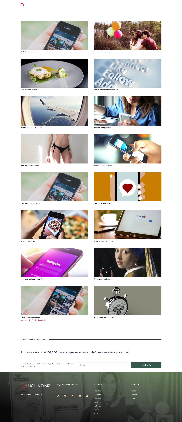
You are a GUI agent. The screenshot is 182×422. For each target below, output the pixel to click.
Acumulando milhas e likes (31, 127)
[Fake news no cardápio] (54, 60)
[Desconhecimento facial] (54, 174)
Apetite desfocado (28, 241)
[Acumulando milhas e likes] (54, 98)
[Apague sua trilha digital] (127, 212)
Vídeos (133, 391)
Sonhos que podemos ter (104, 279)
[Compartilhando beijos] (127, 22)
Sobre (132, 398)
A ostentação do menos (30, 165)
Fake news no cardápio (30, 89)
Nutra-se (97, 406)
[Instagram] (58, 396)
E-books (133, 394)
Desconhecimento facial (30, 203)
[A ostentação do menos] (54, 136)
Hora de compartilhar (102, 127)
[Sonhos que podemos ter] (127, 250)
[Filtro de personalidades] (54, 287)
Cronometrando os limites (104, 317)
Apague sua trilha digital (103, 241)
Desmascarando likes (102, 203)
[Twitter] (72, 396)
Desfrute (97, 398)
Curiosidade (99, 394)
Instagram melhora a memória (32, 279)
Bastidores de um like (29, 52)
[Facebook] (65, 396)
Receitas (97, 391)
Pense (96, 409)
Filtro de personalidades (30, 317)
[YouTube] (80, 396)
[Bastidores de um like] (54, 22)
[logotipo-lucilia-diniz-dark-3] (30, 4)
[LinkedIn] (87, 396)
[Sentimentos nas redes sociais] (127, 60)
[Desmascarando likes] (127, 174)
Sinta (96, 413)
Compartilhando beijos (103, 52)
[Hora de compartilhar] (127, 98)
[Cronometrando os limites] (127, 287)
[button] (160, 4)
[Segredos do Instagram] (127, 136)
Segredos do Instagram (103, 165)
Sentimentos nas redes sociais (106, 89)
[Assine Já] (146, 365)
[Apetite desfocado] (54, 212)
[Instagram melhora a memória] (54, 250)
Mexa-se (97, 402)
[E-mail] (104, 365)
